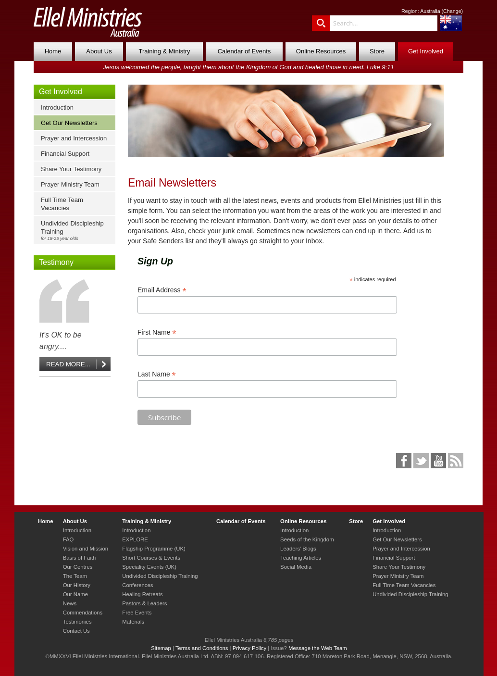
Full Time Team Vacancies (62, 204)
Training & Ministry (164, 51)
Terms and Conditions (201, 648)
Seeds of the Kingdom (307, 539)
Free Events (136, 612)
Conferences (137, 585)
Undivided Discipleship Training (76, 230)
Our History (76, 585)
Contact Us (76, 631)
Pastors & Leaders (144, 603)
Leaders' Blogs (298, 548)
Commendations (82, 612)
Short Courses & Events (151, 558)
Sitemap (161, 648)
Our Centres (78, 567)
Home (53, 51)
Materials (133, 622)
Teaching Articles (300, 558)
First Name (156, 332)
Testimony (56, 262)
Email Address (161, 290)
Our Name (75, 594)
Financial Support (65, 153)
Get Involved (425, 51)
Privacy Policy (250, 648)
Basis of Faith (79, 558)
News (69, 603)
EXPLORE (135, 539)
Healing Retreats (142, 594)
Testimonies (77, 622)
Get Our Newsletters (69, 122)
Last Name (156, 374)
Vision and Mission (85, 548)
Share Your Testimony (71, 169)
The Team (75, 576)
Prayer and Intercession (74, 138)
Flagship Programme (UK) (154, 548)
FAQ (68, 539)
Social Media (295, 567)
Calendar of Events (244, 51)
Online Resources (321, 51)
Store (377, 51)
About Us (99, 51)
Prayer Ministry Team (70, 184)
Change (452, 11)
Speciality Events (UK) (149, 567)
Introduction (57, 107)
